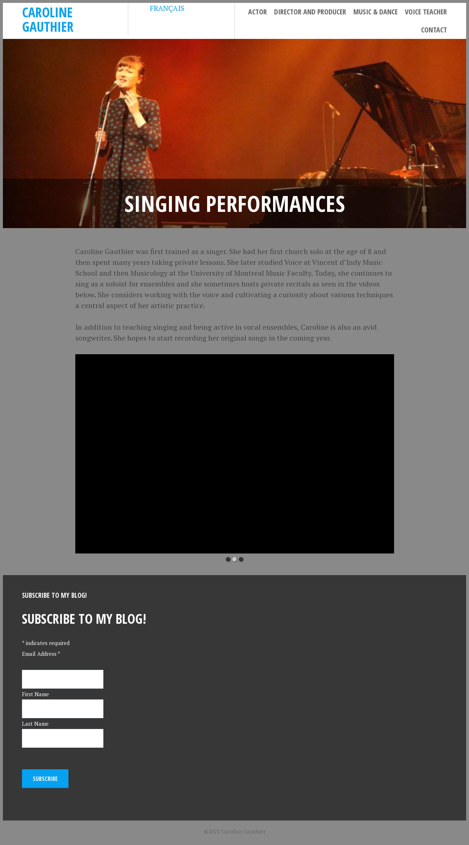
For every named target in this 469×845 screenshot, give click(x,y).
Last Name (35, 723)
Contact (434, 30)
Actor (257, 12)
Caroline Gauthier (47, 19)
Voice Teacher (426, 12)
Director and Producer (310, 12)
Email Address (41, 653)
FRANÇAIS (161, 8)
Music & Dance (375, 12)
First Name (35, 694)
